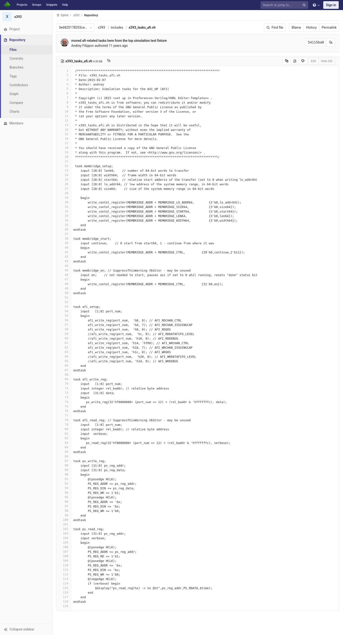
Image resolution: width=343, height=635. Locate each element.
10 (63, 111)
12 (63, 120)
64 (63, 356)
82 (63, 438)
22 (63, 166)
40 (63, 247)
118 (63, 601)
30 (63, 202)
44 (63, 265)
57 (63, 324)
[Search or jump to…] (285, 5)
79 (63, 424)
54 (63, 311)
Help (65, 4)
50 (63, 293)
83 (63, 442)
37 (63, 234)
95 (63, 497)
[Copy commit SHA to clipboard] (331, 42)
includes (117, 27)
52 (63, 302)
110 (63, 565)
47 (63, 279)
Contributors (19, 85)
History (311, 27)
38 (63, 238)
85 (63, 452)
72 (63, 393)
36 (63, 229)
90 (63, 474)
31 (63, 206)
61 (63, 343)
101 (63, 524)
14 (63, 129)
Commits (16, 58)
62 (63, 347)
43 (63, 261)
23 (63, 170)
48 (63, 284)
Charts (14, 111)
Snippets (51, 4)
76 (63, 411)
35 (63, 225)
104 (63, 538)
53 (63, 306)
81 (63, 433)
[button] (26, 629)
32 (63, 211)
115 (63, 588)
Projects (22, 4)
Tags (13, 76)
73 (63, 397)
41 (63, 252)
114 (63, 583)
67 (63, 370)
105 (63, 542)
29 (63, 197)
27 (63, 188)
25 (63, 179)
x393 (101, 27)
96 (63, 501)
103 (63, 533)
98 (63, 510)
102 (63, 529)
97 (63, 506)
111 (63, 569)
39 (63, 243)
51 (63, 297)
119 (63, 606)
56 (63, 320)
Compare (16, 103)
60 (63, 338)
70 (63, 383)
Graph (14, 94)
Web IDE (327, 61)
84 (63, 447)
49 (63, 288)
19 (63, 152)
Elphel (62, 15)
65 (63, 361)
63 (63, 352)
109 (63, 560)
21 (63, 161)
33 (63, 216)
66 (63, 365)
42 (63, 256)
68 (63, 374)
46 (63, 275)
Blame (296, 27)
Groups (36, 4)
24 (63, 175)
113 (63, 579)
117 (63, 597)
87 (63, 461)
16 (63, 138)
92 (63, 483)
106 (63, 547)
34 (63, 220)
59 (63, 334)
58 (63, 329)
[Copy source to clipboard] (286, 61)
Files (13, 50)
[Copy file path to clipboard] (109, 61)
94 (63, 492)
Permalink (329, 27)
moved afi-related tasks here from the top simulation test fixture (119, 41)
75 (63, 406)
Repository (91, 15)
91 (63, 479)
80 (63, 429)
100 (63, 520)
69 (63, 379)
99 (63, 515)
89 (63, 470)
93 (63, 488)
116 (63, 592)
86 (63, 456)
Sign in (331, 5)
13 (63, 125)
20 (63, 157)
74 (63, 402)
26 (63, 184)
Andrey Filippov (82, 46)
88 (63, 465)
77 (63, 415)
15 (63, 134)
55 (63, 315)
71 (63, 388)
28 (63, 193)
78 (63, 420)
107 (63, 551)
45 (63, 270)
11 (63, 116)
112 (63, 574)
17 (63, 143)
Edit (313, 61)
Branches (16, 67)
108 (63, 556)
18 (63, 147)
